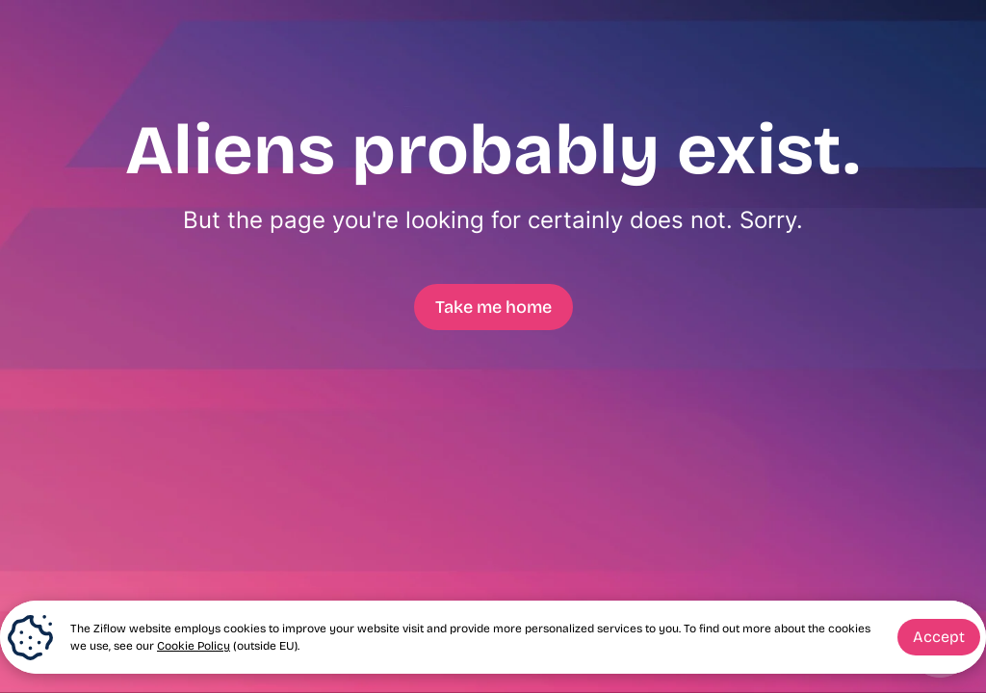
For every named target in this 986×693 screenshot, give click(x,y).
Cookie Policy (193, 646)
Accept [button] (939, 637)
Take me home (493, 307)
